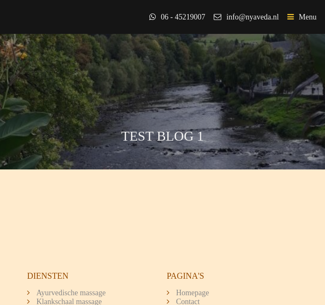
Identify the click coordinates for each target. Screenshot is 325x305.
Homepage (192, 292)
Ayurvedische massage (71, 292)
